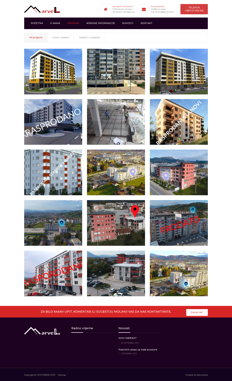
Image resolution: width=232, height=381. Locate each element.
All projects (36, 37)
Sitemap (62, 374)
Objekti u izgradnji (89, 37)
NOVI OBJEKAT (127, 338)
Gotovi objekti (61, 37)
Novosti (127, 23)
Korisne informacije (100, 23)
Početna (37, 23)
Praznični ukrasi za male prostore (137, 349)
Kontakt (146, 23)
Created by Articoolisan (196, 374)
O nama (55, 23)
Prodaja (73, 23)
